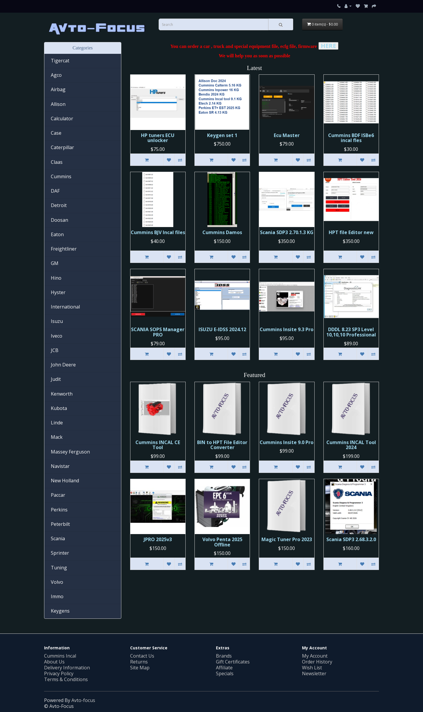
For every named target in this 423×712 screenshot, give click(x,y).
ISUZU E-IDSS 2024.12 (222, 329)
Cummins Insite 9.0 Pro (286, 442)
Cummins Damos (222, 232)
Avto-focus (83, 700)
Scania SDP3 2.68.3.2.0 (351, 539)
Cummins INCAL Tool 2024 (351, 445)
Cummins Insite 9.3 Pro (286, 329)
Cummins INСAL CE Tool (157, 445)
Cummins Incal (60, 656)
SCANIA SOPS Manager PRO (157, 332)
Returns (139, 661)
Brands (224, 656)
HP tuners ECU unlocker (157, 138)
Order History (317, 661)
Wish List (312, 667)
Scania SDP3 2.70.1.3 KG (286, 232)
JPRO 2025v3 (158, 539)
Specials (225, 673)
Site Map (140, 667)
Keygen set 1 (222, 135)
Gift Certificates (233, 661)
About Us (54, 661)
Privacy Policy (58, 673)
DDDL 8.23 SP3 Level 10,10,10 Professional (351, 332)
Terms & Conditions (66, 679)
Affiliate (224, 667)
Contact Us (142, 656)
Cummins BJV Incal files (158, 232)
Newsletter (314, 673)
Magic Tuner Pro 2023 (286, 539)
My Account (315, 656)
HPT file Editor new (351, 232)
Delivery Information (67, 667)
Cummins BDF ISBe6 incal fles (351, 138)
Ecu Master (287, 135)
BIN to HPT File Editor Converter (222, 445)
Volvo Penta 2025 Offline (222, 542)
